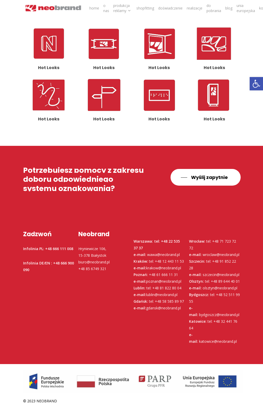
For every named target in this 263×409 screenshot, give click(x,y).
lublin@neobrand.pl (161, 294)
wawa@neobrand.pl (163, 254)
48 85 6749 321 (93, 268)
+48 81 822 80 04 (166, 288)
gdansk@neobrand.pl (163, 308)
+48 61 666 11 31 (163, 274)
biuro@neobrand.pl (94, 262)
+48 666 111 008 (59, 248)
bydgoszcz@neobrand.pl (219, 314)
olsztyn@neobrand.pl (220, 288)
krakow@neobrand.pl (163, 267)
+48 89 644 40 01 (225, 281)
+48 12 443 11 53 (169, 261)
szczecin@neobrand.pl (221, 274)
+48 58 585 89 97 (169, 301)
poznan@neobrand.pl (163, 281)
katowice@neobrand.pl (218, 341)
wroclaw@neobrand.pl (221, 254)
